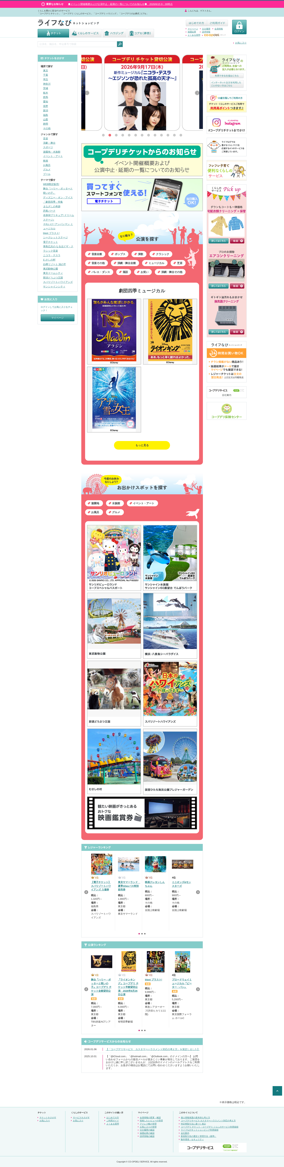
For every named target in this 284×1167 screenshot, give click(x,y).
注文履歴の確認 (147, 1130)
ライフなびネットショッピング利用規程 (199, 1130)
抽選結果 (192, 32)
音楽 (45, 138)
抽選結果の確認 (147, 1133)
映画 (45, 160)
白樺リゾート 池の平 (54, 264)
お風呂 (47, 165)
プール (47, 174)
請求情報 (206, 32)
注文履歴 (206, 29)
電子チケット (50, 242)
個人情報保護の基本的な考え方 (195, 1117)
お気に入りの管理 (148, 1127)
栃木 (45, 92)
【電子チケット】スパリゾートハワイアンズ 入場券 (101, 886)
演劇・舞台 (49, 142)
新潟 (45, 110)
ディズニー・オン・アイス (58, 197)
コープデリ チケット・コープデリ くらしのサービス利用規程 (209, 1127)
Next (198, 892)
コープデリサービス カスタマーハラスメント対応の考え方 (208, 1120)
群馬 (45, 97)
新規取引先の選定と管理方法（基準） (198, 1136)
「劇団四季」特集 (53, 201)
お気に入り (241, 42)
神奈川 (47, 83)
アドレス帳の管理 (148, 1124)
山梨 (45, 119)
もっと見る (142, 445)
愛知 (45, 101)
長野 (45, 106)
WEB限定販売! (51, 184)
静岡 (45, 123)
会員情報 (218, 29)
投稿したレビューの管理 (151, 1120)
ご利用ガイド (112, 1120)
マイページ (193, 29)
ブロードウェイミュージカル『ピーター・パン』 (182, 983)
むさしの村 (49, 259)
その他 (47, 128)
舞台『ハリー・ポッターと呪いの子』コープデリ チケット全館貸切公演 (101, 987)
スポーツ (48, 147)
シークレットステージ (55, 237)
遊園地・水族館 (51, 151)
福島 (45, 115)
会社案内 (185, 1133)
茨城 (45, 88)
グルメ (47, 169)
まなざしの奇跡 (51, 206)
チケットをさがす (48, 1117)
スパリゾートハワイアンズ (58, 282)
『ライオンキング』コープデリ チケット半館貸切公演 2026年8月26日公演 (128, 987)
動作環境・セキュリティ (192, 1139)
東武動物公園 (50, 268)
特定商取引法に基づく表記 (193, 1124)
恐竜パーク (49, 210)
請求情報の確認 (147, 1136)
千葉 (45, 74)
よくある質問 (194, 35)
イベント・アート (53, 156)
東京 (45, 70)
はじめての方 (112, 1117)
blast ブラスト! (51, 233)
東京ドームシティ (53, 273)
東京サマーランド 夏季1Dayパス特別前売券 (129, 886)
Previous (86, 892)
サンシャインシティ (54, 286)
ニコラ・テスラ (51, 255)
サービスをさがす (81, 1117)
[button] (103, 135)
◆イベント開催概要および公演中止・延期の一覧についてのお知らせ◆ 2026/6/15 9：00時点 (120, 4)
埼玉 (45, 79)
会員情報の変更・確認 (150, 1117)
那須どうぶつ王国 (53, 277)
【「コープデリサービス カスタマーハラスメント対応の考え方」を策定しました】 (153, 1049)
